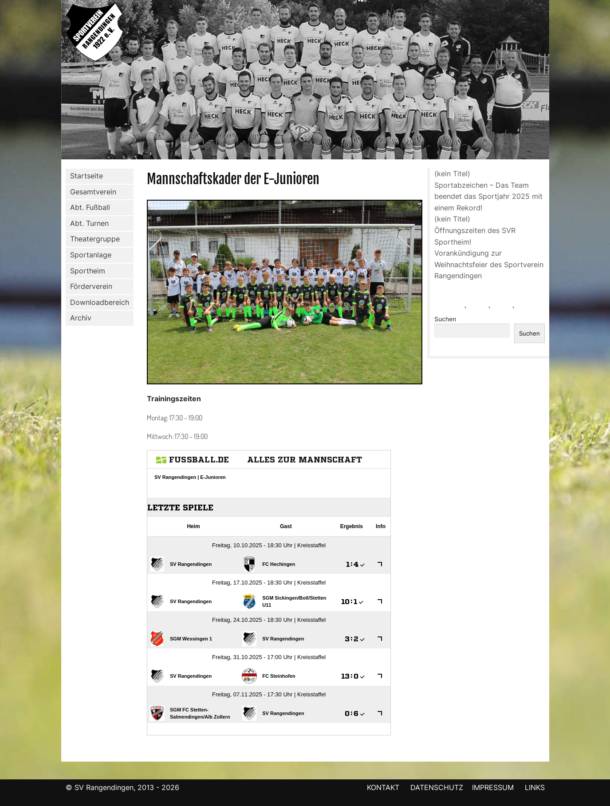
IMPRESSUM (494, 787)
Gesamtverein (91, 191)
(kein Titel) (452, 173)
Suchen (445, 319)
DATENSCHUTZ (436, 787)
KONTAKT (383, 787)
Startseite (86, 175)
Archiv (80, 317)
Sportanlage (89, 255)
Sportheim (87, 270)
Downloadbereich (99, 302)
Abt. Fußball (88, 207)
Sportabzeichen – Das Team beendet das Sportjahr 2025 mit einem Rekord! (488, 196)
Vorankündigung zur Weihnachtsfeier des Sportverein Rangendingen (488, 264)
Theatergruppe (95, 238)
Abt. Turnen (88, 223)
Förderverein (89, 286)
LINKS (535, 787)
